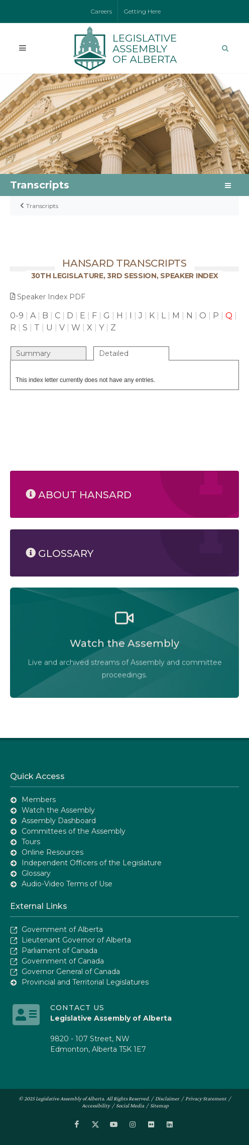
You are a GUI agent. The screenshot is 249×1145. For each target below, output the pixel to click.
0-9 (17, 315)
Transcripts (42, 206)
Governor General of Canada (71, 971)
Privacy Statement (205, 1098)
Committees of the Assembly (74, 831)
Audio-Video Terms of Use (67, 883)
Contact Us (77, 1007)
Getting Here (142, 11)
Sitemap (159, 1105)
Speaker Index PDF (47, 296)
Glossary (36, 873)
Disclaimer (167, 1098)
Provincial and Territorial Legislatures (85, 982)
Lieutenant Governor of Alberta (76, 939)
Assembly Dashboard (59, 820)
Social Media (130, 1105)
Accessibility (96, 1105)
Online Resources (52, 852)
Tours (31, 841)
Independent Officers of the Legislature (92, 862)
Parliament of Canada (59, 950)
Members (39, 799)
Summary (33, 353)
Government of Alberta (62, 929)
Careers (101, 11)
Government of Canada (63, 961)
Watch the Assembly (58, 810)
